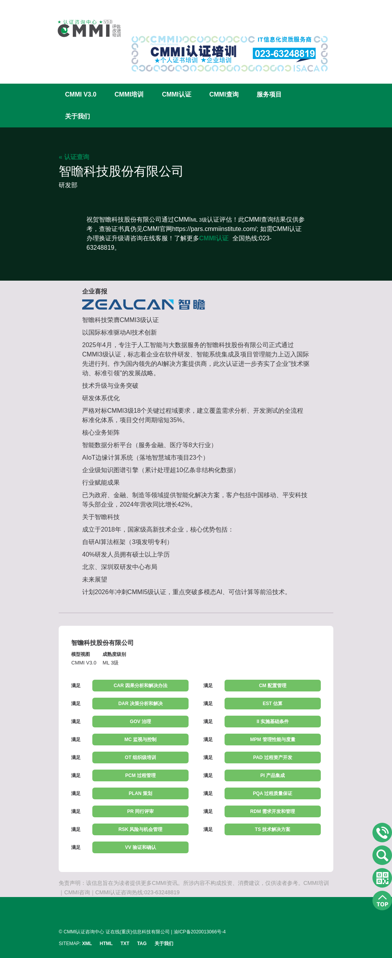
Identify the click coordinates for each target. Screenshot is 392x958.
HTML (106, 943)
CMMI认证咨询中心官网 (84, 28)
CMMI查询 (224, 94)
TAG (141, 943)
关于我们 (77, 116)
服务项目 (269, 94)
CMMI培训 (129, 94)
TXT (124, 943)
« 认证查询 (74, 157)
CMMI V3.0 (80, 94)
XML (87, 943)
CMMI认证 (176, 94)
